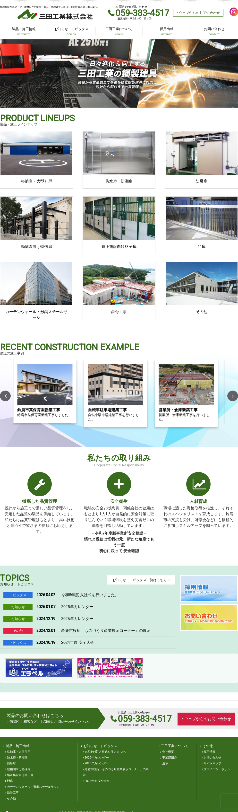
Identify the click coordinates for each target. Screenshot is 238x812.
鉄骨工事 (13, 793)
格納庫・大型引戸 (18, 752)
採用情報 (166, 32)
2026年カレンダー (97, 758)
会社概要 (168, 752)
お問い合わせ (214, 32)
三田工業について (119, 32)
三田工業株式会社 (37, 15)
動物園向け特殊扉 (18, 769)
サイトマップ (212, 764)
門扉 (10, 781)
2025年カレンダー (97, 764)
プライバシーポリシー (218, 769)
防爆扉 (11, 764)
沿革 (165, 764)
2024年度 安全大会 (97, 781)
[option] (119, 74)
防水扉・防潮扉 (17, 758)
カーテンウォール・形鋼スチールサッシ (33, 787)
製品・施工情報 (24, 32)
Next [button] (232, 396)
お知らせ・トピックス (71, 32)
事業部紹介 (169, 758)
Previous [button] (5, 396)
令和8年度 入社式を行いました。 (106, 752)
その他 (11, 799)
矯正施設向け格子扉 (20, 775)
